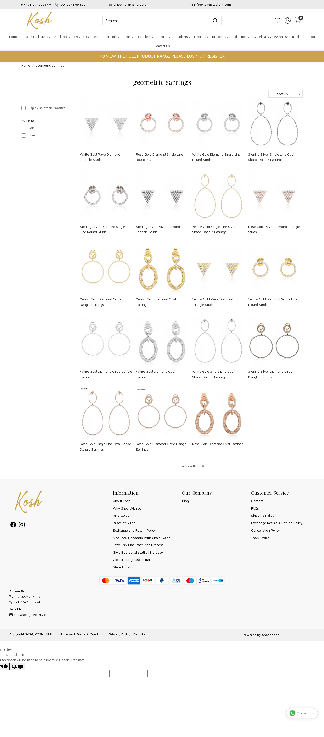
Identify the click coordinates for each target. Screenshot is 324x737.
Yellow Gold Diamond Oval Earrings (156, 301)
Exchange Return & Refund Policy (276, 523)
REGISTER (215, 56)
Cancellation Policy (265, 530)
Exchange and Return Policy (134, 530)
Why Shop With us (127, 508)
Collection (240, 36)
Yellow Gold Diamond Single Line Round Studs (272, 301)
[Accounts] (288, 20)
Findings (201, 36)
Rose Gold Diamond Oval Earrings (217, 444)
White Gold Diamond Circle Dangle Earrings (106, 374)
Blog (311, 36)
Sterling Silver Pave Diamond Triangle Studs (158, 229)
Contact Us (162, 46)
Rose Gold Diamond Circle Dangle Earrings (161, 446)
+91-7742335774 (39, 4)
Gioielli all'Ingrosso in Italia (132, 560)
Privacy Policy (119, 634)
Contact (257, 501)
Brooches (220, 36)
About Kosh (121, 501)
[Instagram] (22, 525)
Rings (128, 36)
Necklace (62, 36)
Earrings (112, 36)
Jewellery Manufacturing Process (138, 545)
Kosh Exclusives (37, 36)
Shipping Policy (262, 515)
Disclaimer (141, 634)
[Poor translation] (17, 666)
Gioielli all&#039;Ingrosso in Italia (277, 36)
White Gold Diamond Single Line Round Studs (216, 156)
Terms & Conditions (91, 634)
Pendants (182, 36)
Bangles (164, 36)
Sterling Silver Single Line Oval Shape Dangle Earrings (271, 156)
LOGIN (192, 56)
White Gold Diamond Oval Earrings (155, 374)
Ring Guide (121, 515)
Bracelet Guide (124, 523)
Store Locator (123, 567)
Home (13, 36)
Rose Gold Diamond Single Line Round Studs (159, 156)
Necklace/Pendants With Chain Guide (141, 538)
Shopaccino (270, 635)
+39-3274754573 (72, 4)
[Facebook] (13, 525)
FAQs (255, 508)
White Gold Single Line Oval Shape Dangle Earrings (213, 374)
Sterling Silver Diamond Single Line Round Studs (102, 229)
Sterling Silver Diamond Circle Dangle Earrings (270, 374)
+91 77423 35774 (24, 602)
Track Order (260, 538)
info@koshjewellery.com (212, 4)
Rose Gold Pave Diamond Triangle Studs (274, 229)
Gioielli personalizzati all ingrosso (138, 552)
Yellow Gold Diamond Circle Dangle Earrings (100, 301)
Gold (31, 128)
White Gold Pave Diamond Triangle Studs (100, 156)
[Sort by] (285, 94)
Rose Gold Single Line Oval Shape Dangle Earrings (105, 446)
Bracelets (145, 36)
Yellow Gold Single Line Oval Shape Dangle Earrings (213, 229)
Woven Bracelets (86, 36)
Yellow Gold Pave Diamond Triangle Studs (212, 301)
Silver (32, 135)
